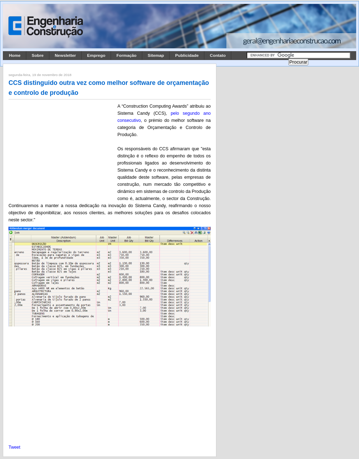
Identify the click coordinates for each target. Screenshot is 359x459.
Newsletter (65, 55)
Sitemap (156, 55)
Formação (126, 55)
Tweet (14, 447)
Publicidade (187, 55)
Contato (218, 55)
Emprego (96, 55)
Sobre (38, 55)
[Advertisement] (62, 149)
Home (15, 55)
